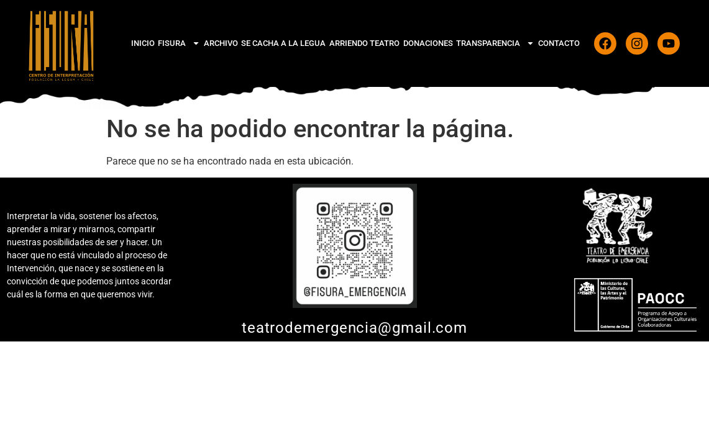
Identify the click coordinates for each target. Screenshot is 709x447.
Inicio (143, 43)
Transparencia (495, 43)
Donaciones (428, 43)
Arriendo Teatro (364, 43)
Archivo (221, 43)
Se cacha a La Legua (283, 43)
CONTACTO (559, 43)
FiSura (179, 43)
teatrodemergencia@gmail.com (354, 327)
